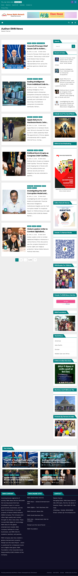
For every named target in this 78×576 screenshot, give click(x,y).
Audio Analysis (37, 186)
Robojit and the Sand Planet (36, 525)
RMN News (42, 51)
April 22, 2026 (33, 87)
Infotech (35, 78)
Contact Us (29, 5)
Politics (41, 150)
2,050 (30, 260)
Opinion (29, 188)
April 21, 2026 (33, 158)
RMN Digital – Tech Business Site (37, 507)
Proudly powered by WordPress (9, 572)
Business (12, 475)
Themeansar (34, 572)
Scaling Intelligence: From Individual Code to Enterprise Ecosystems (37, 84)
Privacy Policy (4, 8)
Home (2, 5)
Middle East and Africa (62, 353)
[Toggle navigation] (75, 22)
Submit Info (15, 5)
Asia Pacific (30, 150)
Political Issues (40, 43)
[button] (68, 22)
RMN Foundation (32, 529)
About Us (8, 5)
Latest (34, 43)
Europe (29, 43)
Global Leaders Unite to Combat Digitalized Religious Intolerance (37, 231)
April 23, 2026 (33, 51)
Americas (30, 78)
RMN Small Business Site (35, 515)
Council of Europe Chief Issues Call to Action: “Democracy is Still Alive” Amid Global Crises (19, 462)
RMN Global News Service (35, 498)
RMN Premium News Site (35, 511)
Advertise (22, 5)
